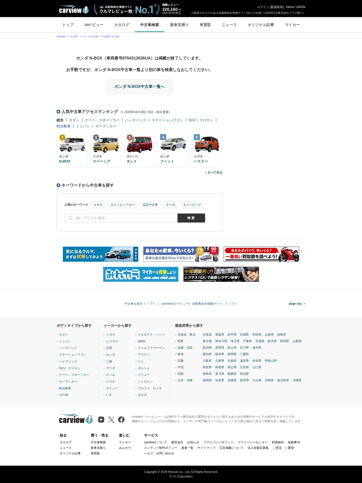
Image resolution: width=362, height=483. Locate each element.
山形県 (269, 334)
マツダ (110, 368)
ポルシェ (144, 368)
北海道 (207, 334)
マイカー (292, 25)
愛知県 (207, 354)
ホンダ (110, 354)
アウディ (144, 354)
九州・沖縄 (185, 380)
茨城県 (259, 341)
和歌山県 (271, 360)
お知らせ (193, 442)
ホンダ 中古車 (91, 36)
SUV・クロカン (201, 120)
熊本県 (244, 380)
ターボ (170, 204)
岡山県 (232, 367)
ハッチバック (135, 120)
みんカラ (125, 448)
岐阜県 (219, 354)
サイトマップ (206, 448)
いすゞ (110, 395)
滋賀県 (244, 360)
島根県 (219, 367)
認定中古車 (150, 204)
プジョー (144, 375)
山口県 (256, 367)
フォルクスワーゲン (151, 348)
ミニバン (83, 126)
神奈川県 (221, 341)
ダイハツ (112, 388)
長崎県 (232, 380)
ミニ (141, 361)
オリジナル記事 (261, 25)
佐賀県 (219, 380)
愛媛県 (232, 373)
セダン (74, 120)
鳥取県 (207, 367)
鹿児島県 (283, 380)
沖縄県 (297, 380)
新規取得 (277, 7)
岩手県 (232, 334)
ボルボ (142, 395)
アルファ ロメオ (150, 388)
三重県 (244, 354)
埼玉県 (235, 341)
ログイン (263, 7)
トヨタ (110, 334)
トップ (67, 25)
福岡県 (207, 380)
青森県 (219, 334)
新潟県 (207, 347)
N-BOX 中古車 (111, 36)
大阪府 (207, 360)
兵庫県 (219, 360)
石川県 (244, 347)
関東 (180, 341)
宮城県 (244, 334)
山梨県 (297, 341)
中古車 (74, 36)
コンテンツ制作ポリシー (160, 448)
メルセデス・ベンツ (151, 334)
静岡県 (232, 354)
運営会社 (177, 442)
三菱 (109, 361)
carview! (61, 36)
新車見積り (179, 25)
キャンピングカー (123, 204)
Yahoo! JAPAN (295, 7)
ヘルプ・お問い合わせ (159, 453)
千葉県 (247, 341)
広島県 (244, 367)
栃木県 (272, 341)
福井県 (256, 347)
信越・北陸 (185, 347)
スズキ (110, 381)
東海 (180, 354)
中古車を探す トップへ (140, 303)
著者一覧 (187, 448)
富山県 (232, 347)
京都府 (232, 360)
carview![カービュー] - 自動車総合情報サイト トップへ (199, 303)
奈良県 (256, 360)
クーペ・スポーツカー (102, 120)
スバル (110, 375)
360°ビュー (93, 25)
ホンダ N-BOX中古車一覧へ (139, 86)
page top (295, 303)
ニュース (229, 25)
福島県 (281, 334)
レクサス (112, 341)
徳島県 (207, 373)
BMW (141, 341)
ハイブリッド (68, 361)
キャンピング (192, 204)
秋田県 (256, 334)
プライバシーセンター (253, 442)
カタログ (121, 25)
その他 (63, 395)
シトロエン (145, 381)
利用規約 (278, 442)
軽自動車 (64, 126)
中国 (180, 367)
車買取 (205, 25)
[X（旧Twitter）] (111, 419)
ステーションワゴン (167, 120)
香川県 (219, 373)
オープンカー (105, 126)
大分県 (256, 380)
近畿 (180, 360)
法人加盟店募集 (258, 448)
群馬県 (284, 341)
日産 (109, 348)
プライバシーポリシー (218, 442)
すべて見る (214, 172)
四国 (180, 373)
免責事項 (294, 442)
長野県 (219, 347)
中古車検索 (149, 25)
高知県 (244, 373)
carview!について (155, 442)
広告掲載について (231, 448)
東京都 (207, 341)
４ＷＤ (98, 204)
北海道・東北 (186, 334)
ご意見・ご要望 (283, 448)
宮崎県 (269, 380)
